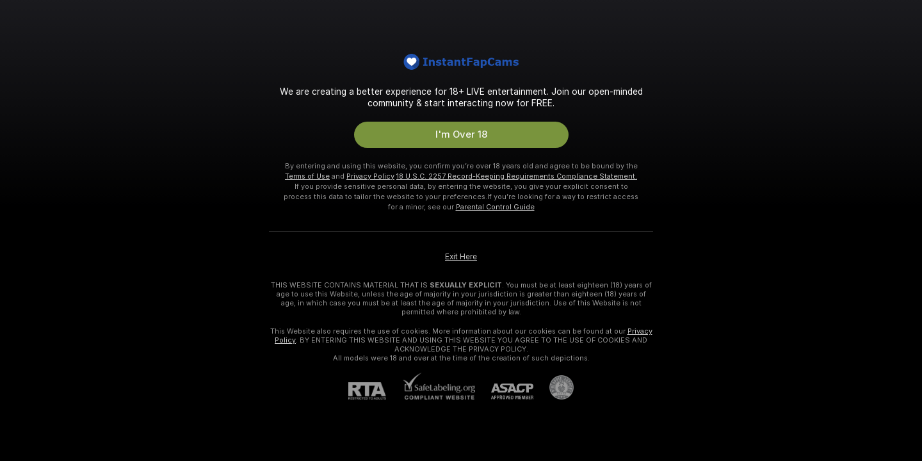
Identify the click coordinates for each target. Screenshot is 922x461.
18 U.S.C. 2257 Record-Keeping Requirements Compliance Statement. (516, 176)
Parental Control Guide (495, 206)
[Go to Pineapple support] (553, 387)
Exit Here (461, 256)
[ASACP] (504, 392)
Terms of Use (307, 176)
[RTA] (375, 391)
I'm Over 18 (461, 134)
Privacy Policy (370, 176)
